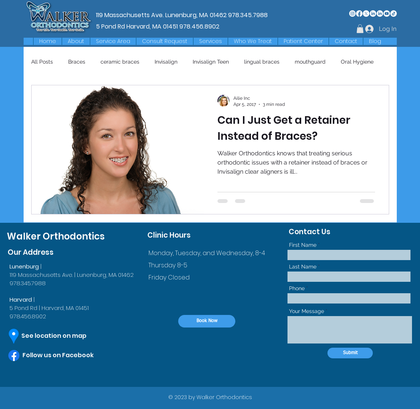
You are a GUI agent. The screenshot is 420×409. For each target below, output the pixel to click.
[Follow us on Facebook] (65, 355)
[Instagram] (352, 13)
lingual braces (261, 62)
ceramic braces (120, 62)
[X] (366, 13)
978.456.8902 (199, 26)
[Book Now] (206, 321)
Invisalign (166, 62)
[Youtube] (386, 13)
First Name (302, 245)
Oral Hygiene (357, 62)
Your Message (306, 311)
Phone (297, 288)
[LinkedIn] (373, 13)
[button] (113, 41)
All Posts (42, 62)
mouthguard (310, 62)
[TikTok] (393, 13)
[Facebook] (359, 13)
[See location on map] (60, 335)
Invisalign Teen (211, 62)
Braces (76, 62)
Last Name (302, 266)
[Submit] (350, 353)
